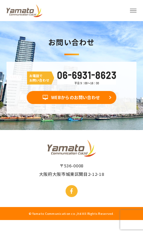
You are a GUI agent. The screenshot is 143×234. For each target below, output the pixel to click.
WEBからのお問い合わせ (75, 97)
